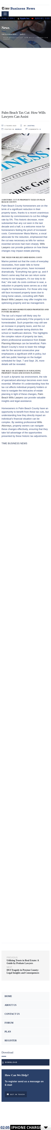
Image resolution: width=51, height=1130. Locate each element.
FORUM (9, 1023)
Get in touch (16, 1094)
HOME (8, 996)
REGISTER (11, 1040)
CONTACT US (12, 1014)
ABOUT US (10, 1005)
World (18, 129)
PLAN (8, 1031)
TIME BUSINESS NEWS (14, 443)
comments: (33, 129)
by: (27, 125)
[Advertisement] (25, 74)
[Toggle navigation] (5, 13)
